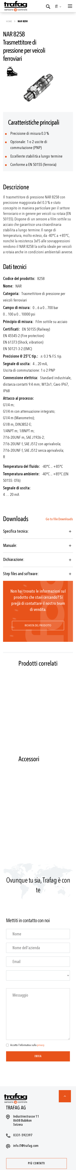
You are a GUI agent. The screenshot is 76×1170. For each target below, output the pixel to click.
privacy (40, 1045)
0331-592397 (22, 1135)
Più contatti (36, 1163)
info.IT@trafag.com (26, 1145)
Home (9, 21)
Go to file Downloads (59, 519)
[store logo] (15, 6)
